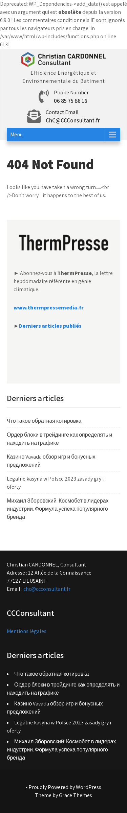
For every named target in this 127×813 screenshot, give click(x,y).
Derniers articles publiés (50, 325)
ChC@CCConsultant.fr (73, 120)
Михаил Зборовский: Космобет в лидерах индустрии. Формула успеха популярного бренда (58, 508)
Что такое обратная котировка (44, 420)
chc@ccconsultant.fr (46, 589)
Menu (16, 134)
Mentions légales (26, 631)
